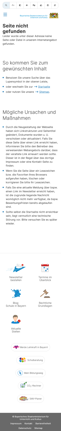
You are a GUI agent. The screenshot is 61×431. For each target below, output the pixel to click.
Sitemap (44, 91)
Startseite (44, 86)
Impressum (15, 423)
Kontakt (28, 423)
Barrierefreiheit (43, 423)
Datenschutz (25, 428)
